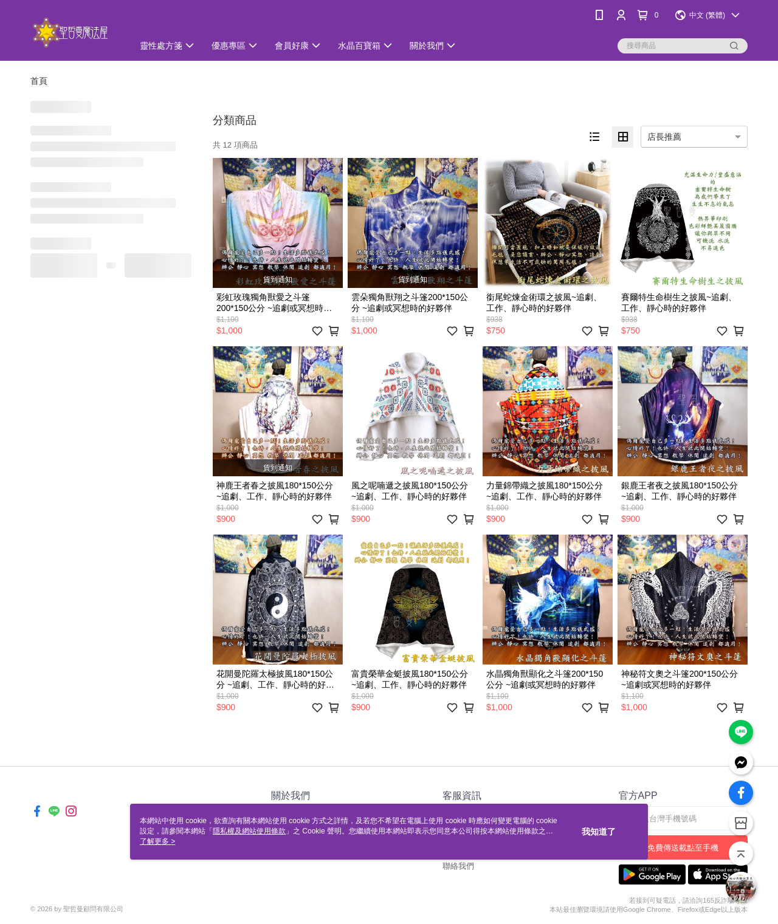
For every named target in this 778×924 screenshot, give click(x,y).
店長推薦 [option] (664, 137)
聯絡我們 (458, 866)
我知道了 (599, 832)
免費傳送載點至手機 (682, 847)
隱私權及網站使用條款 (249, 831)
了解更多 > (157, 841)
